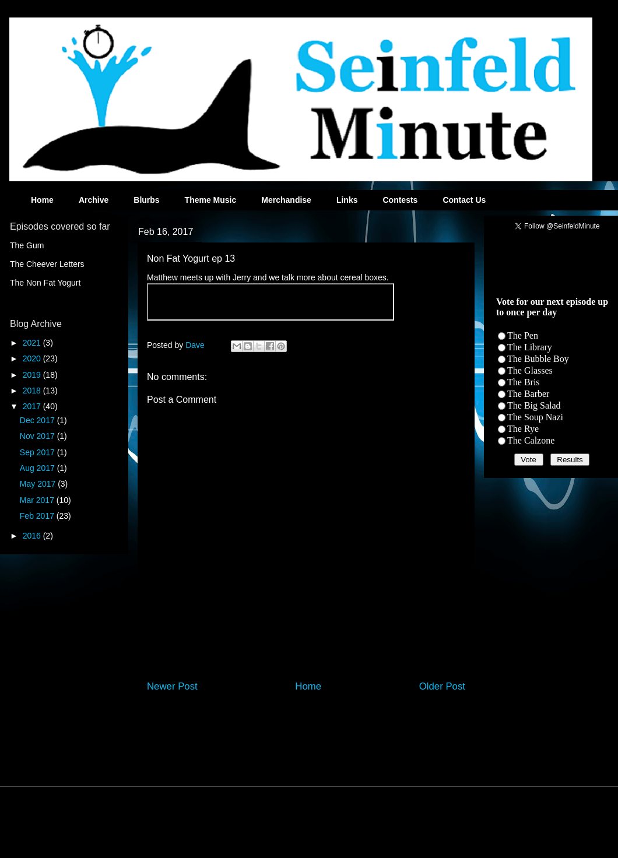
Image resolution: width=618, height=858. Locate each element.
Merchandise (286, 200)
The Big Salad (534, 405)
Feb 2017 (38, 516)
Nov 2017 (38, 436)
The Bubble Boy (538, 359)
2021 (33, 342)
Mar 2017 (38, 500)
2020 (33, 358)
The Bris (523, 382)
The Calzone (530, 440)
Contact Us (464, 200)
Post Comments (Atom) (331, 717)
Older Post (442, 686)
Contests (399, 200)
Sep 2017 (38, 452)
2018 (33, 390)
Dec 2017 (38, 420)
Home (42, 200)
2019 (33, 374)
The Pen (522, 335)
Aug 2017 (38, 468)
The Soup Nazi (535, 417)
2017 (33, 406)
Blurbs (146, 200)
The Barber (528, 394)
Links (347, 200)
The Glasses (530, 370)
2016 (33, 535)
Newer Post (172, 686)
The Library (529, 347)
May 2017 (39, 483)
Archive (93, 200)
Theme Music (211, 200)
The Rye (523, 429)
